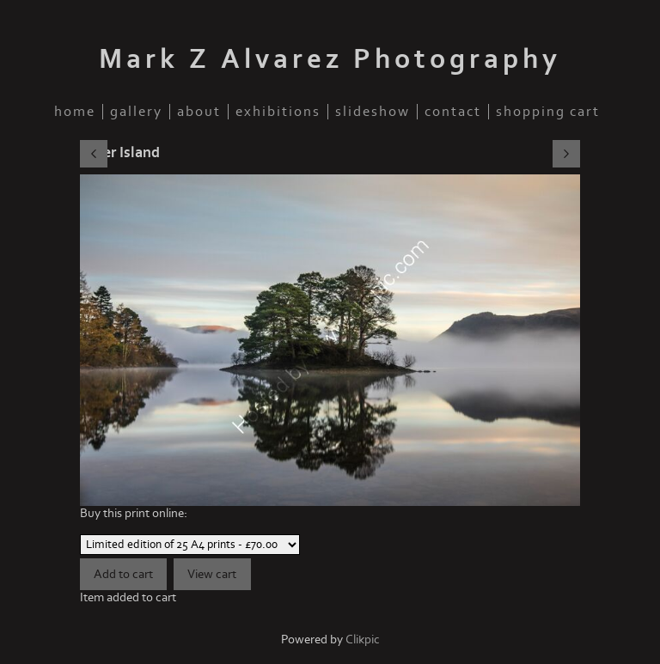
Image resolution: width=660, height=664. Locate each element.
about (199, 111)
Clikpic (362, 639)
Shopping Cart (548, 111)
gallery (136, 111)
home (74, 111)
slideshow (372, 111)
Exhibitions (278, 111)
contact (453, 111)
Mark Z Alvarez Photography (330, 59)
